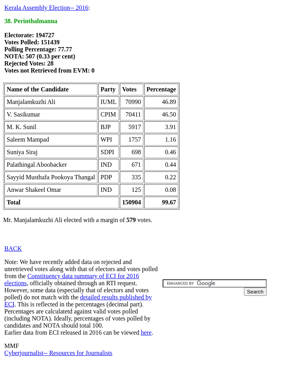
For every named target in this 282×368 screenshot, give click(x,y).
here (146, 332)
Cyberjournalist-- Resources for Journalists (58, 353)
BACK (13, 248)
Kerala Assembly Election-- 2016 (46, 7)
